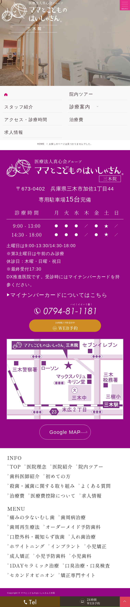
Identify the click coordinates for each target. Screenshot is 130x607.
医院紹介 (62, 466)
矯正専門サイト (78, 575)
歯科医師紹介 (25, 476)
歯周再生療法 (25, 526)
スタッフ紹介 (18, 106)
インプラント (66, 546)
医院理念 (37, 466)
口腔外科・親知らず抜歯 (37, 536)
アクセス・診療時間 (25, 119)
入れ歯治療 (83, 536)
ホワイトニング (27, 546)
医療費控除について (53, 495)
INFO (14, 457)
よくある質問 (96, 485)
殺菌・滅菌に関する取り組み (42, 485)
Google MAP (65, 432)
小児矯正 (96, 546)
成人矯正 (20, 555)
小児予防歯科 (50, 555)
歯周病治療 (73, 517)
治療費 (76, 119)
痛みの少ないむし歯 (32, 517)
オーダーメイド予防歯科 (73, 526)
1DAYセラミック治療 (34, 565)
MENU (16, 508)
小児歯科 (81, 555)
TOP (15, 466)
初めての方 (58, 476)
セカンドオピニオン (32, 575)
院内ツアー (81, 94)
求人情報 (13, 132)
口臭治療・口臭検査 (87, 565)
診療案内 (79, 106)
